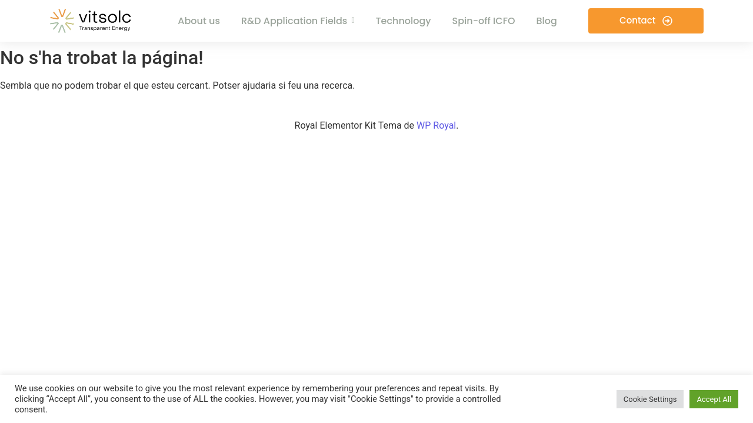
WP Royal (436, 125)
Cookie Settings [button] (650, 399)
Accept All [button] (714, 399)
